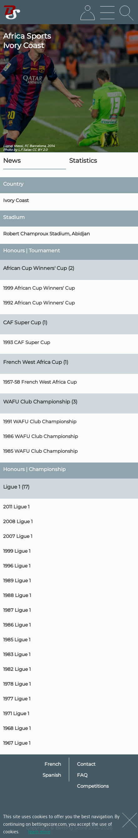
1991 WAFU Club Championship (39, 421)
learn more (39, 831)
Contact (86, 764)
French (52, 764)
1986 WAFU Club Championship (40, 436)
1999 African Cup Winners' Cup (39, 288)
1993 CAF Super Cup (26, 342)
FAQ (82, 775)
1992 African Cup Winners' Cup (39, 303)
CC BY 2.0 (40, 150)
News (12, 160)
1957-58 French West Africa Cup (40, 382)
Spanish (52, 775)
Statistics (83, 160)
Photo (8, 150)
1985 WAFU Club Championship (40, 451)
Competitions (93, 786)
